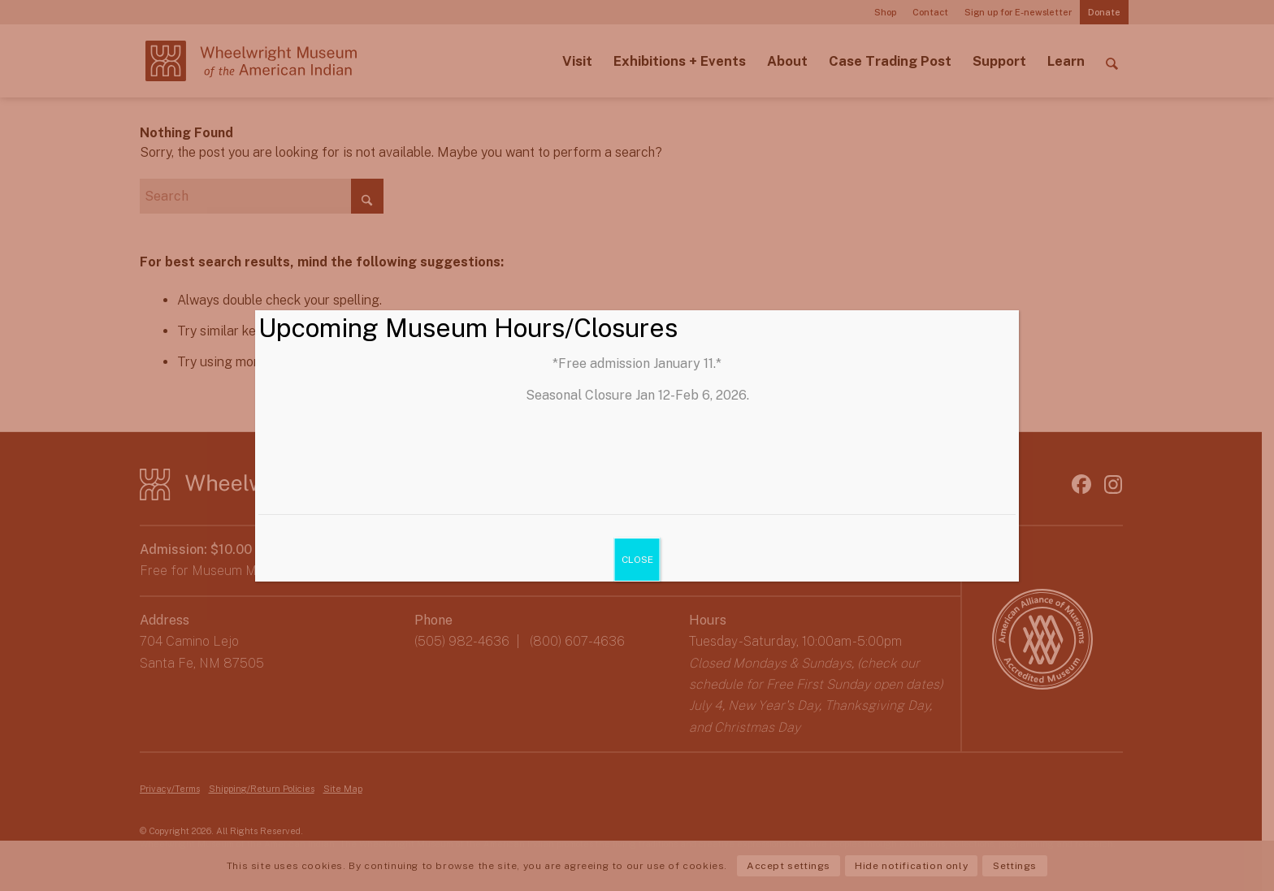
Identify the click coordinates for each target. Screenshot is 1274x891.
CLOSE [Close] (636, 559)
